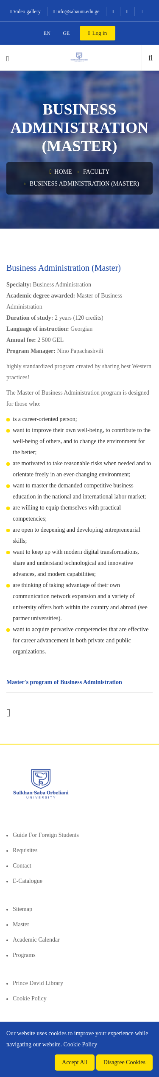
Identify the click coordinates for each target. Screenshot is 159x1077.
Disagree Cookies (124, 1062)
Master (21, 924)
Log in (97, 33)
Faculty (96, 172)
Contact (22, 865)
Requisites (25, 850)
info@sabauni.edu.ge (76, 11)
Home (61, 172)
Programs (24, 955)
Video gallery (25, 11)
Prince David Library (38, 983)
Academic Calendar (36, 940)
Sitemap (22, 909)
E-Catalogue (27, 881)
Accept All (74, 1062)
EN (47, 33)
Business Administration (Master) (84, 183)
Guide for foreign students (46, 835)
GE (66, 33)
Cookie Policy (30, 998)
